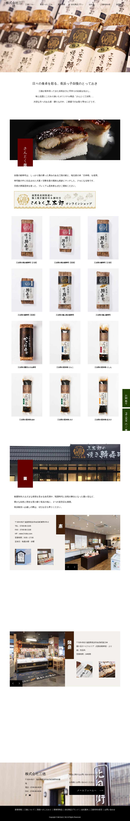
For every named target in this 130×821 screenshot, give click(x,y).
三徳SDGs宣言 (105, 6)
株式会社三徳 (14, 4)
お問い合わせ (126, 398)
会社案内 (91, 6)
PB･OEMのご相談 (126, 419)
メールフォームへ (87, 790)
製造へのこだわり (46, 6)
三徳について (29, 6)
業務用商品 (61, 6)
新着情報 (18, 810)
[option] (92, 542)
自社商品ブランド (77, 6)
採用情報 (118, 6)
